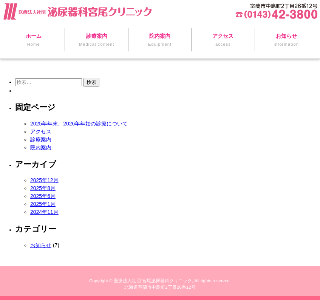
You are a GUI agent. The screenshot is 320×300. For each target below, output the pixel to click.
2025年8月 (43, 188)
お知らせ (40, 245)
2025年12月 (44, 180)
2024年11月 (44, 212)
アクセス (40, 131)
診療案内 (40, 139)
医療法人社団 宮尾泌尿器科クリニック (153, 280)
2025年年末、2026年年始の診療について (79, 124)
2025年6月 (43, 196)
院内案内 (40, 147)
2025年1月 (43, 204)
